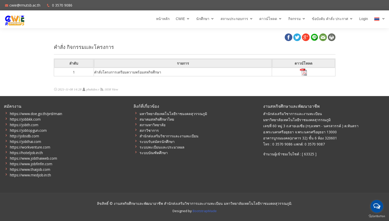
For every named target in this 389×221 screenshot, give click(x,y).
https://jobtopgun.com (28, 130)
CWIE (180, 19)
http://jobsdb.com (24, 136)
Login (363, 19)
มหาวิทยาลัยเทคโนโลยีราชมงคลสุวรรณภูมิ (173, 114)
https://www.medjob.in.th (30, 175)
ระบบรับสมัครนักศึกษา (157, 141)
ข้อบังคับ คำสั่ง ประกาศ (330, 19)
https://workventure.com (30, 147)
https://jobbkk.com (25, 119)
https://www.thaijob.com (30, 169)
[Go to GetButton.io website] (377, 215)
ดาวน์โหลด (268, 19)
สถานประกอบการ (234, 19)
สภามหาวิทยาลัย (152, 125)
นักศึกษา (202, 19)
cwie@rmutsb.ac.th (24, 5)
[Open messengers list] (376, 206)
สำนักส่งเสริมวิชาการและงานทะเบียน (169, 136)
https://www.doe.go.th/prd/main (36, 114)
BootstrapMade (205, 211)
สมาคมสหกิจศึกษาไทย (157, 119)
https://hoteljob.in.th (26, 153)
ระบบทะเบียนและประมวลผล (162, 147)
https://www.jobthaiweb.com (33, 158)
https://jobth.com (24, 125)
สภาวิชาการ (149, 130)
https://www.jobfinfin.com (31, 164)
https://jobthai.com (25, 141)
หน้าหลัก (163, 19)
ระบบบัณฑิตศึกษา (154, 153)
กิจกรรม (294, 19)
